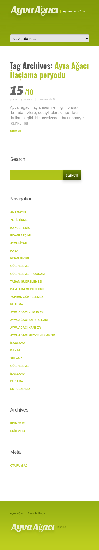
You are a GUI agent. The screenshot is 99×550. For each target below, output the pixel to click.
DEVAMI (15, 131)
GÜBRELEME (19, 265)
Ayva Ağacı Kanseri (26, 327)
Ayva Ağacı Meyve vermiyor (32, 335)
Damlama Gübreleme (27, 289)
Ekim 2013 (17, 431)
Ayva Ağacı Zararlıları (29, 319)
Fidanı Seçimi (20, 235)
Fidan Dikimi (19, 258)
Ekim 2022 (17, 423)
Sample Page (36, 513)
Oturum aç (19, 465)
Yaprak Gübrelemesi (27, 296)
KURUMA (16, 304)
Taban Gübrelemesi (26, 281)
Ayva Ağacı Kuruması (27, 312)
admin (28, 99)
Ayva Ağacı (34, 10)
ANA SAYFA (18, 212)
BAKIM (15, 350)
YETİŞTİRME (19, 219)
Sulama (16, 358)
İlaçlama (17, 342)
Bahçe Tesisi (20, 227)
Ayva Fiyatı (18, 243)
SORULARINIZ (20, 388)
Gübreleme (19, 366)
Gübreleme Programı (28, 273)
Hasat (15, 250)
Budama (16, 381)
